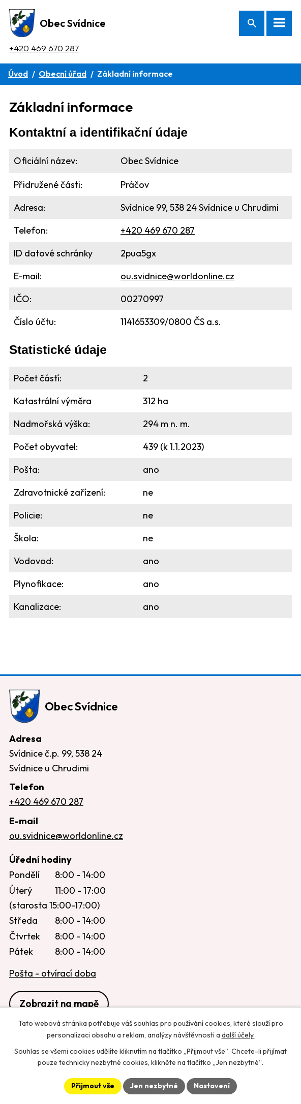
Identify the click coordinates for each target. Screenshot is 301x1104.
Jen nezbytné (154, 1085)
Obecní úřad (62, 74)
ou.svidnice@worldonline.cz (177, 276)
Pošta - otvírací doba (52, 973)
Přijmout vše (92, 1085)
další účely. (238, 1035)
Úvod (18, 74)
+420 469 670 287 (44, 48)
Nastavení (212, 1085)
